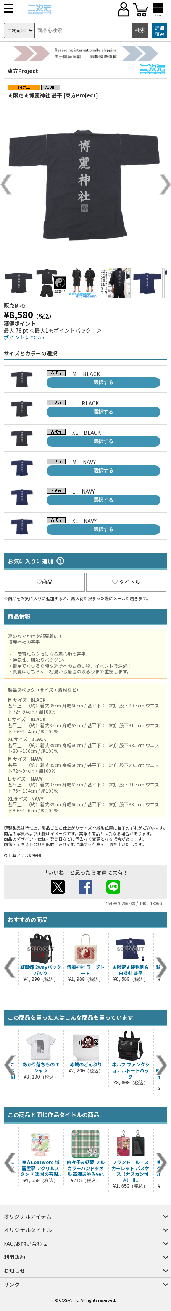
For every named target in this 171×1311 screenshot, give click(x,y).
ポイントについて (25, 337)
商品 (45, 582)
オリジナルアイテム (28, 1216)
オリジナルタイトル (28, 1230)
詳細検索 (159, 30)
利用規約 (14, 1257)
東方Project (23, 70)
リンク (12, 1284)
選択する (103, 382)
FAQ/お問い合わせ (26, 1243)
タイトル (126, 582)
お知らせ (14, 1270)
